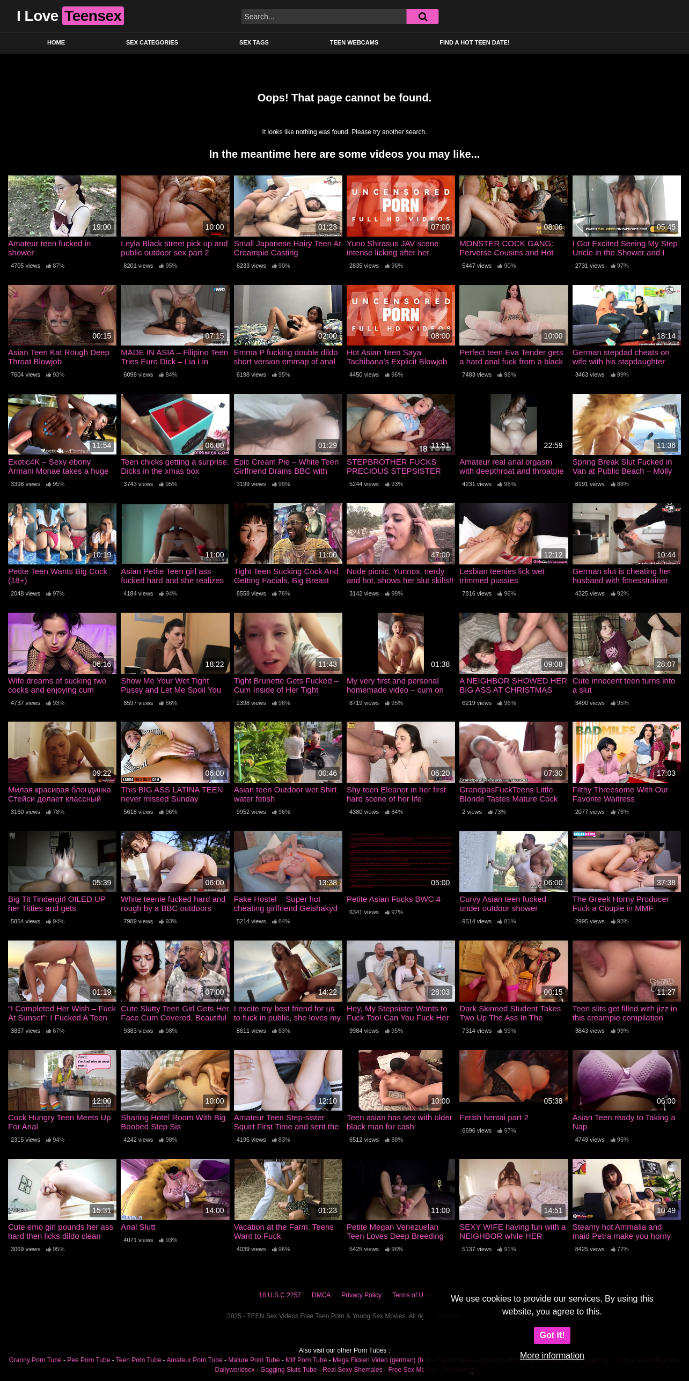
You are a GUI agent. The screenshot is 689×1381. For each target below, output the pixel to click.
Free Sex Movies (412, 1369)
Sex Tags (254, 42)
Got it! (552, 1335)
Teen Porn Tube (139, 1360)
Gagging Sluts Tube (288, 1369)
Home (56, 42)
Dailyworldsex (235, 1369)
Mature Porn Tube (254, 1360)
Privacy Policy (361, 1295)
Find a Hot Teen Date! (474, 42)
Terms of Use (411, 1295)
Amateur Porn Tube (195, 1360)
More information (552, 1355)
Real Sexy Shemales (352, 1369)
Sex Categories (152, 42)
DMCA (321, 1295)
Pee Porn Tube (88, 1360)
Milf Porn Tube (306, 1360)
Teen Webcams (354, 42)
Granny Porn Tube (35, 1360)
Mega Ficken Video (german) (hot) (382, 1360)
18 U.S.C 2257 (280, 1295)
